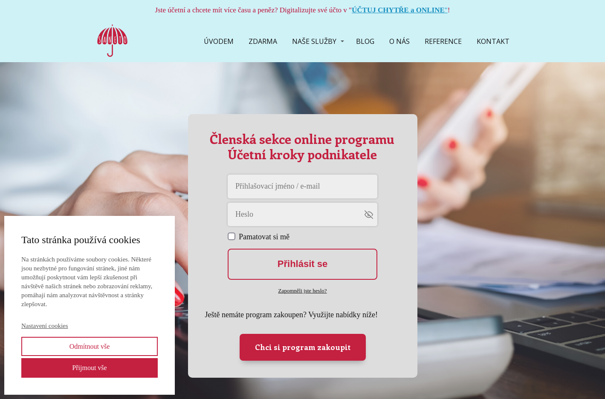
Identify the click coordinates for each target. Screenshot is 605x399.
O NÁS (399, 41)
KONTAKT (493, 41)
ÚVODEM (219, 41)
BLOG (365, 41)
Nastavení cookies (44, 325)
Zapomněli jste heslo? (302, 290)
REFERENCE (443, 41)
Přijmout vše (89, 367)
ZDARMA (263, 41)
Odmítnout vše (89, 346)
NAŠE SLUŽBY (314, 41)
